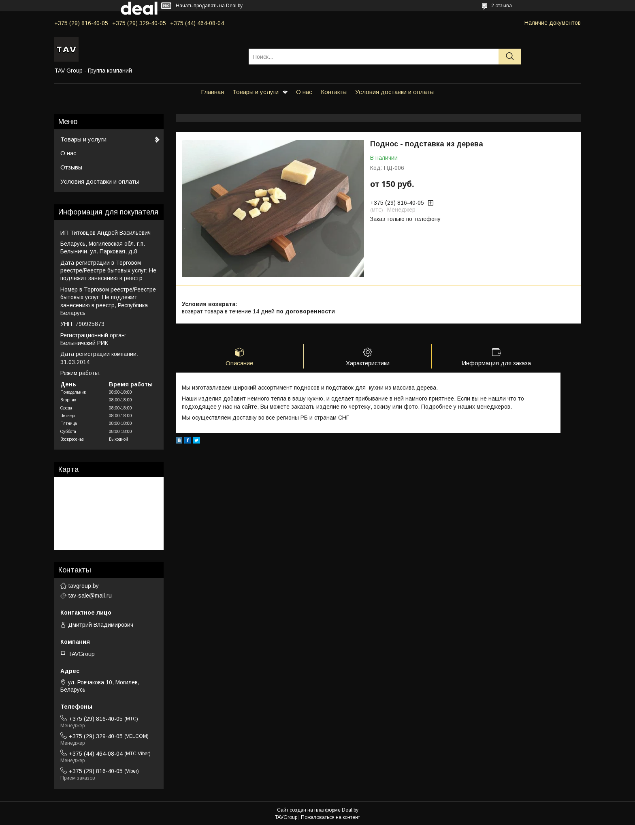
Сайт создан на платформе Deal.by (317, 810)
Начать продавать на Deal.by (209, 6)
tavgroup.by (83, 586)
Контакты (334, 91)
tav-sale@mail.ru (90, 595)
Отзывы (71, 167)
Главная (212, 91)
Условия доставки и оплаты (394, 91)
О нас (304, 91)
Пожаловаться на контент (330, 817)
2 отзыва (501, 6)
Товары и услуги (255, 91)
